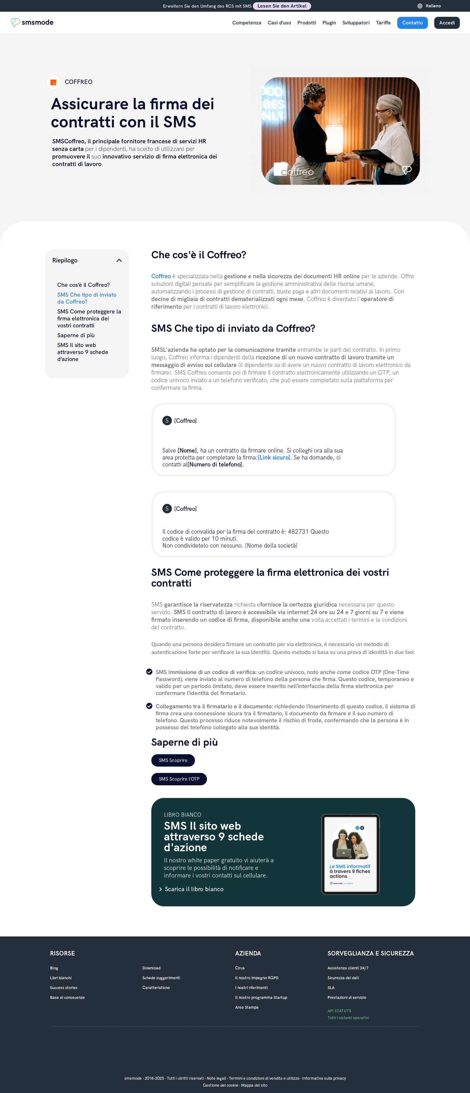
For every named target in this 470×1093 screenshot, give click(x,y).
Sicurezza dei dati (343, 977)
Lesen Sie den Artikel (282, 6)
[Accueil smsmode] (32, 23)
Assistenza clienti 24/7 (348, 968)
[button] (119, 260)
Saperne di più (76, 335)
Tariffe (383, 22)
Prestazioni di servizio (347, 997)
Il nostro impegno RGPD (257, 977)
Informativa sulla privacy (324, 1078)
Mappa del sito (254, 1085)
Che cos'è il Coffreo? (83, 284)
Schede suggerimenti (161, 977)
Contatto (412, 22)
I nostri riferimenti (251, 987)
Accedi (447, 22)
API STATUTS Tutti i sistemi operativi (348, 1014)
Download (151, 968)
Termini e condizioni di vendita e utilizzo (264, 1078)
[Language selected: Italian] (441, 6)
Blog (54, 968)
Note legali (216, 1078)
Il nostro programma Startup (261, 997)
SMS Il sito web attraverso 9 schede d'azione (82, 352)
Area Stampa (247, 1007)
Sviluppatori (356, 22)
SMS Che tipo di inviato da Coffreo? (86, 298)
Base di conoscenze (67, 997)
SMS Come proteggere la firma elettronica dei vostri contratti (89, 318)
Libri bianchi (61, 977)
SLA (331, 987)
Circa (240, 968)
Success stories (64, 987)
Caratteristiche (156, 987)
